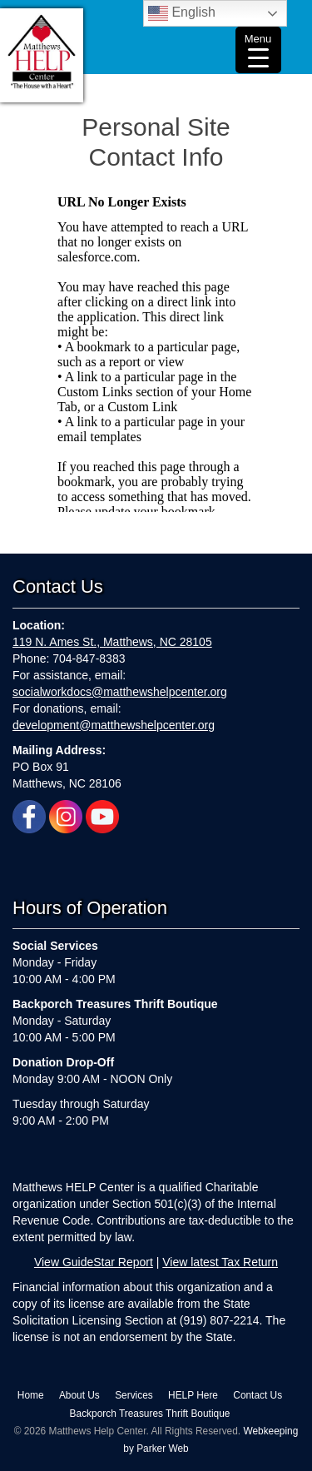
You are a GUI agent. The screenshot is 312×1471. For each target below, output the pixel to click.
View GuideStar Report (93, 1262)
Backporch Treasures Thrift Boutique (150, 1413)
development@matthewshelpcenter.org (113, 725)
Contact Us (257, 1395)
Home (30, 1395)
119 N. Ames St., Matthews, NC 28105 (112, 642)
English (181, 13)
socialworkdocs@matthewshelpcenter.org (119, 691)
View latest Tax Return (220, 1262)
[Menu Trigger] (258, 50)
